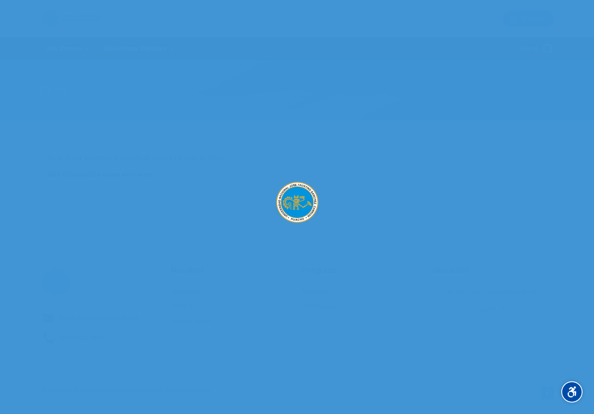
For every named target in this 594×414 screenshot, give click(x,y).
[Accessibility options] (572, 392)
